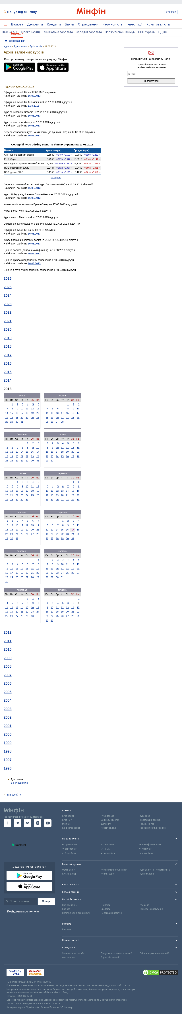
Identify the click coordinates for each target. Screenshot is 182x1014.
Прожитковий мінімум (120, 32)
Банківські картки (110, 820)
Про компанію (69, 905)
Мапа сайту (14, 794)
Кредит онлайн (109, 828)
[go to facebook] (7, 823)
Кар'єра (66, 909)
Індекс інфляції (31, 32)
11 (27, 408)
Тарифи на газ (147, 824)
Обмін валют (68, 870)
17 (22, 413)
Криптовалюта (158, 24)
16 (17, 413)
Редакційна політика (111, 913)
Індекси (17, 33)
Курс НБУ (67, 820)
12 (32, 408)
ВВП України (146, 32)
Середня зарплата (89, 32)
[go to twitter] (27, 823)
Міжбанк (66, 824)
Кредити (54, 24)
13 (37, 408)
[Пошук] (46, 901)
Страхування (88, 24)
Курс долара (107, 816)
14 (6, 413)
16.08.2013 (34, 95)
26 (32, 417)
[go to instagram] (37, 823)
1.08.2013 (33, 105)
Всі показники (17, 40)
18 (27, 413)
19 (32, 413)
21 (6, 417)
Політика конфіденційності (76, 913)
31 (22, 421)
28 (6, 421)
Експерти (105, 909)
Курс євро (145, 816)
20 (37, 413)
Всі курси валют (20, 782)
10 (22, 408)
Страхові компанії (110, 957)
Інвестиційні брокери (150, 820)
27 (37, 417)
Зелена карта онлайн (73, 953)
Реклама (66, 929)
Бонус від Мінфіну (22, 12)
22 (11, 417)
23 (17, 417)
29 (11, 421)
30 (17, 421)
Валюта (17, 24)
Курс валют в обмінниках (114, 870)
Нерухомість (112, 24)
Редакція (144, 905)
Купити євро (107, 874)
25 (27, 417)
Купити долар (69, 874)
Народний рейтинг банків (153, 828)
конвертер (56, 177)
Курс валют (68, 816)
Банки (69, 24)
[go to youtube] (47, 823)
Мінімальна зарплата (58, 32)
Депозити (35, 24)
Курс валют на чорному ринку (155, 870)
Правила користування (151, 909)
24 (22, 417)
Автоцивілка (68, 957)
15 (11, 413)
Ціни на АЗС (10, 32)
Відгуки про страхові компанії (116, 953)
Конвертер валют (71, 828)
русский (171, 11)
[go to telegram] (17, 823)
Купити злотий (147, 874)
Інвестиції (134, 24)
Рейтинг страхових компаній (154, 953)
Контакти (105, 905)
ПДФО (162, 32)
